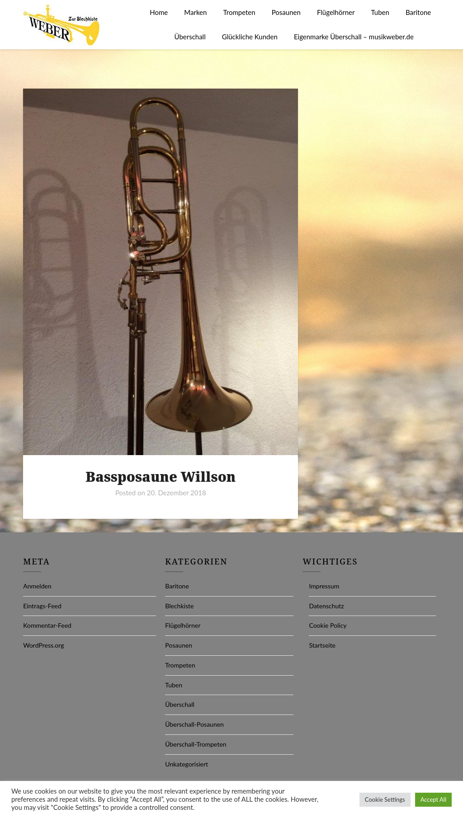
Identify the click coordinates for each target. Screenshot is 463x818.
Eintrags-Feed (42, 606)
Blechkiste (179, 606)
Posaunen (286, 12)
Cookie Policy (327, 625)
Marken (195, 12)
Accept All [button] (433, 799)
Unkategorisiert (186, 764)
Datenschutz (326, 606)
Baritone (418, 12)
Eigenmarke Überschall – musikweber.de (354, 37)
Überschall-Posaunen (194, 724)
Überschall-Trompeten (195, 744)
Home (159, 12)
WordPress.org (43, 645)
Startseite (322, 645)
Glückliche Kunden (250, 37)
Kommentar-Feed (47, 625)
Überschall (190, 37)
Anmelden (37, 586)
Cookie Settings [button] (385, 799)
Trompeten (239, 12)
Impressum (324, 586)
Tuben (380, 12)
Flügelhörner (335, 12)
